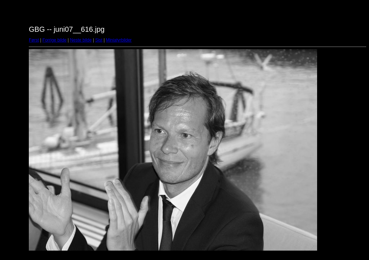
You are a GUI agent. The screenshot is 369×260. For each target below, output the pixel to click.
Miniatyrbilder (119, 40)
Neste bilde (81, 40)
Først (34, 40)
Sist (98, 40)
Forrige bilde (55, 40)
